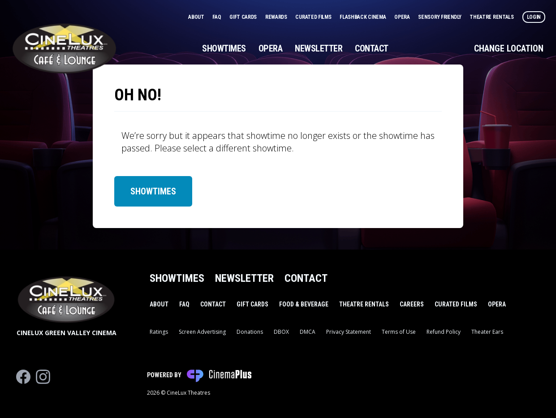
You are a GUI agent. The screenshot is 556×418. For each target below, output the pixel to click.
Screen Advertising (202, 332)
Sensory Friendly (440, 17)
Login (534, 17)
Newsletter (318, 48)
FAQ (217, 17)
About (196, 17)
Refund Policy (444, 332)
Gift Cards (243, 17)
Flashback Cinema (363, 17)
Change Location (508, 48)
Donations (250, 332)
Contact (371, 48)
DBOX (281, 332)
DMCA (307, 332)
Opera (402, 17)
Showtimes (224, 48)
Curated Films (313, 17)
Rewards (277, 17)
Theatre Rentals (492, 17)
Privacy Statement (348, 332)
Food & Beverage (303, 304)
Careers (412, 304)
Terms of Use (399, 332)
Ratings (159, 332)
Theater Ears (487, 332)
